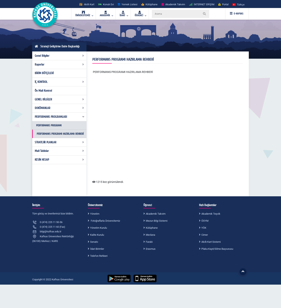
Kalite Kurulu (97, 234)
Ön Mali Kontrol (43, 90)
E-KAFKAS (236, 13)
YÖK (203, 227)
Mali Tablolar (59, 151)
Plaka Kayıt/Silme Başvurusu (217, 248)
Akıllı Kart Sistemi (211, 241)
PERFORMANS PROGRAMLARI (60, 117)
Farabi (149, 241)
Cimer (204, 234)
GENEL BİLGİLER (59, 99)
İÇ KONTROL (59, 82)
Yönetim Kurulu (98, 227)
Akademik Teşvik (210, 213)
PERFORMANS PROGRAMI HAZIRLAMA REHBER (122, 71)
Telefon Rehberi (99, 255)
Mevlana (150, 234)
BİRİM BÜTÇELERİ (44, 73)
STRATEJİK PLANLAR (59, 142)
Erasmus (151, 248)
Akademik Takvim (155, 213)
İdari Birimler (97, 248)
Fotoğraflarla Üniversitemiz (105, 220)
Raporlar (59, 64)
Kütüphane (152, 227)
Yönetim (94, 213)
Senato (94, 241)
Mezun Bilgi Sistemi (156, 220)
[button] (238, 4)
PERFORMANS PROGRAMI (48, 125)
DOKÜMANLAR (59, 108)
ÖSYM (204, 220)
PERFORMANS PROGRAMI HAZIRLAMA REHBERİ (60, 133)
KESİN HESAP (59, 159)
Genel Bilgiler (59, 56)
